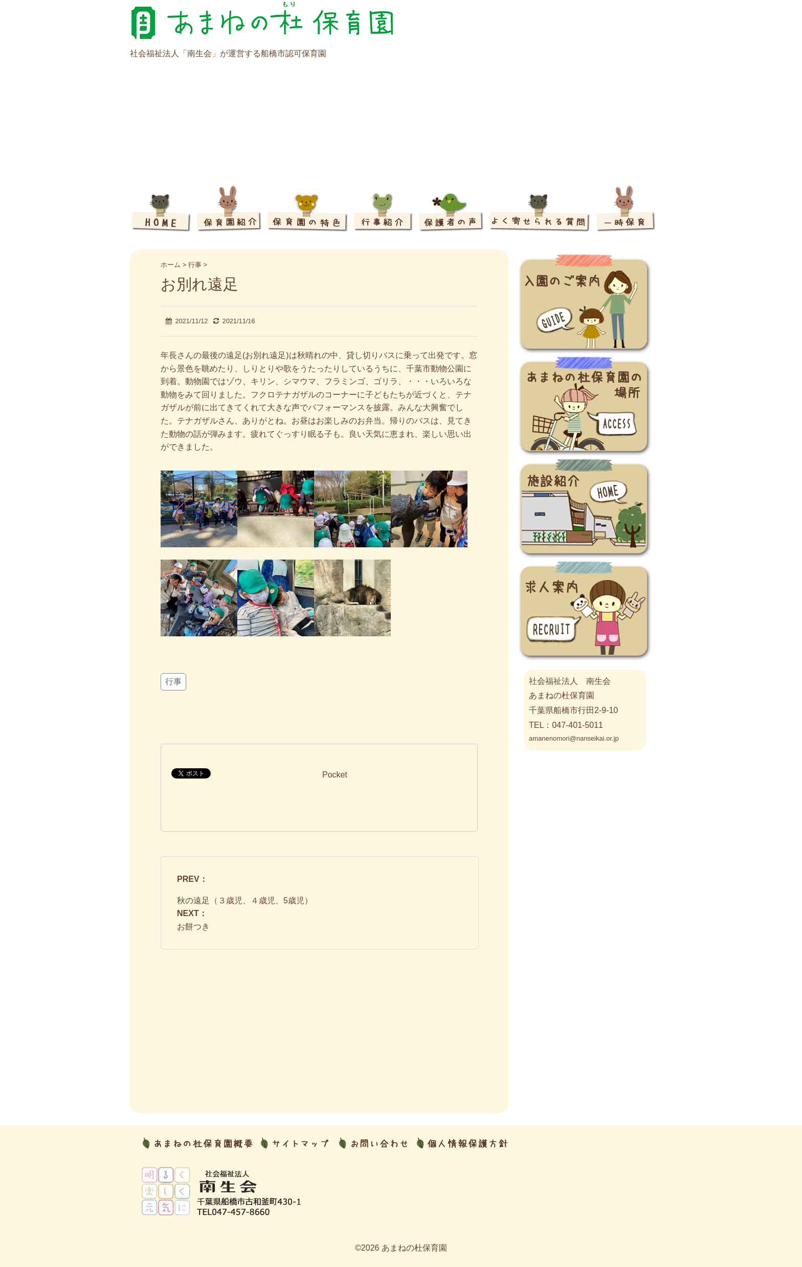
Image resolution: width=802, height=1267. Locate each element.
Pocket (334, 774)
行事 (173, 681)
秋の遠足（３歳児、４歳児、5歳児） (245, 900)
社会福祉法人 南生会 (570, 681)
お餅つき (193, 926)
